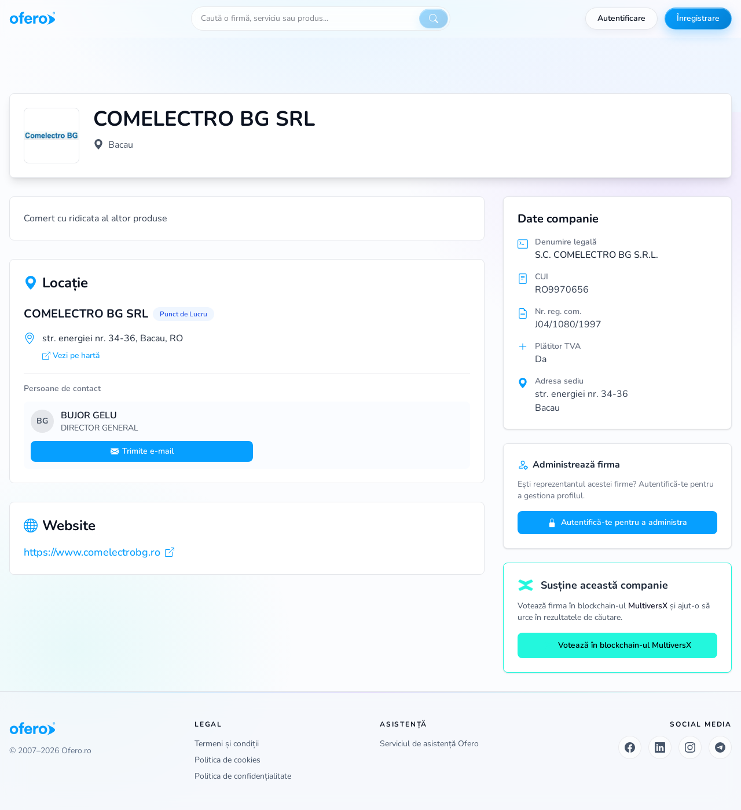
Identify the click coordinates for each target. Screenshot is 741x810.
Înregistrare (698, 18)
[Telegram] (720, 747)
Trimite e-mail (142, 451)
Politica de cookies (228, 759)
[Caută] (433, 18)
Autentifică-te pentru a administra (617, 522)
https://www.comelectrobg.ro (99, 552)
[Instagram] (690, 747)
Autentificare (621, 18)
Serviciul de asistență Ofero (429, 743)
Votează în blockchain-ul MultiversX (617, 645)
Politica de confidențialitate (243, 776)
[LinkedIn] (660, 747)
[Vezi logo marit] (51, 135)
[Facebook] (629, 747)
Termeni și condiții (227, 743)
